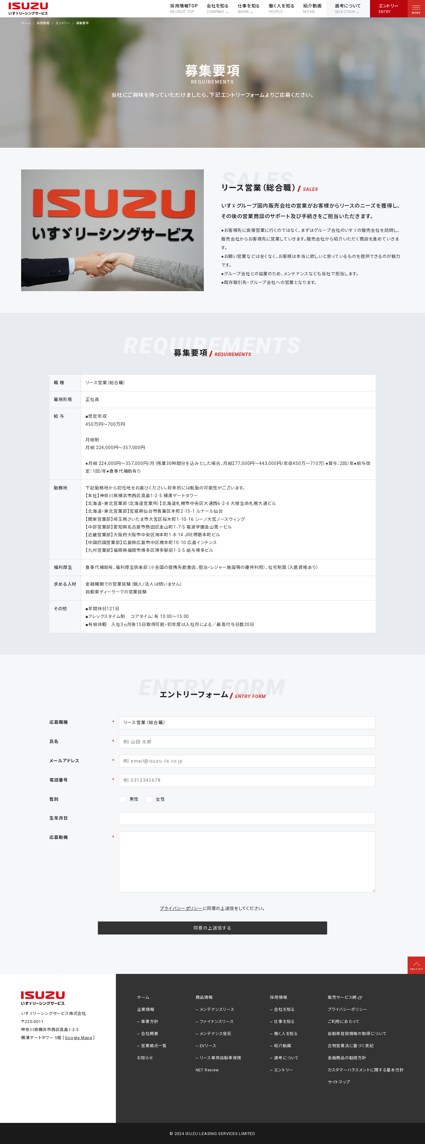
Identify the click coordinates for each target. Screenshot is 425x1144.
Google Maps (78, 1037)
